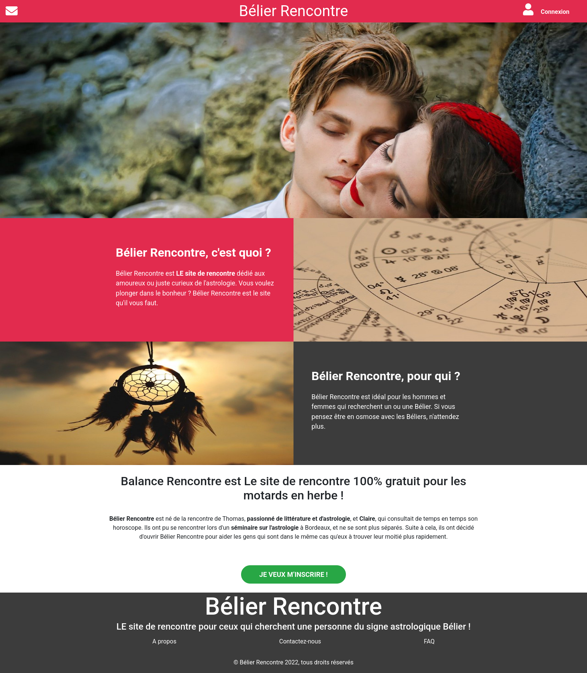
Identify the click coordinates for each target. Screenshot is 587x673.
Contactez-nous (300, 641)
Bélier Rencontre (293, 11)
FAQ (429, 641)
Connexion (555, 11)
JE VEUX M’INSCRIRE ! (293, 574)
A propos (164, 641)
